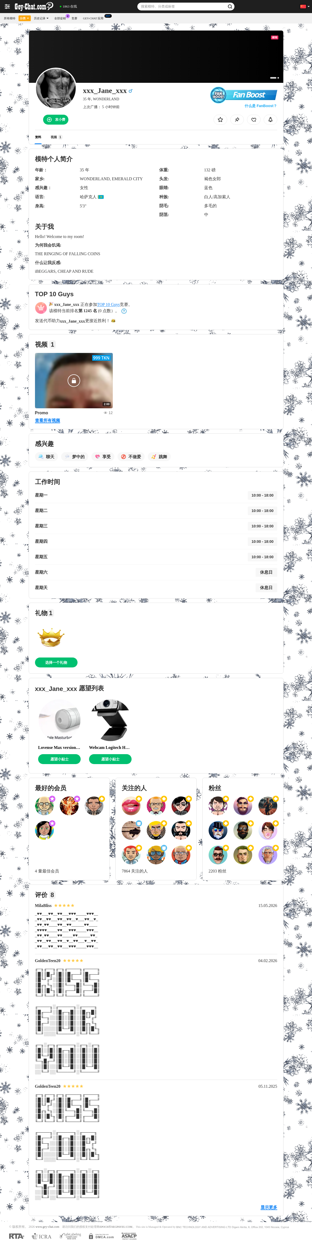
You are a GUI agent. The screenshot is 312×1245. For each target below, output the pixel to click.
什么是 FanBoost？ (261, 106)
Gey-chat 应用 (94, 17)
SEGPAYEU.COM (121, 1226)
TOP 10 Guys (108, 304)
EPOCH (103, 1226)
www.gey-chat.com (47, 1227)
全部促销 (61, 17)
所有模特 (9, 18)
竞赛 (74, 18)
